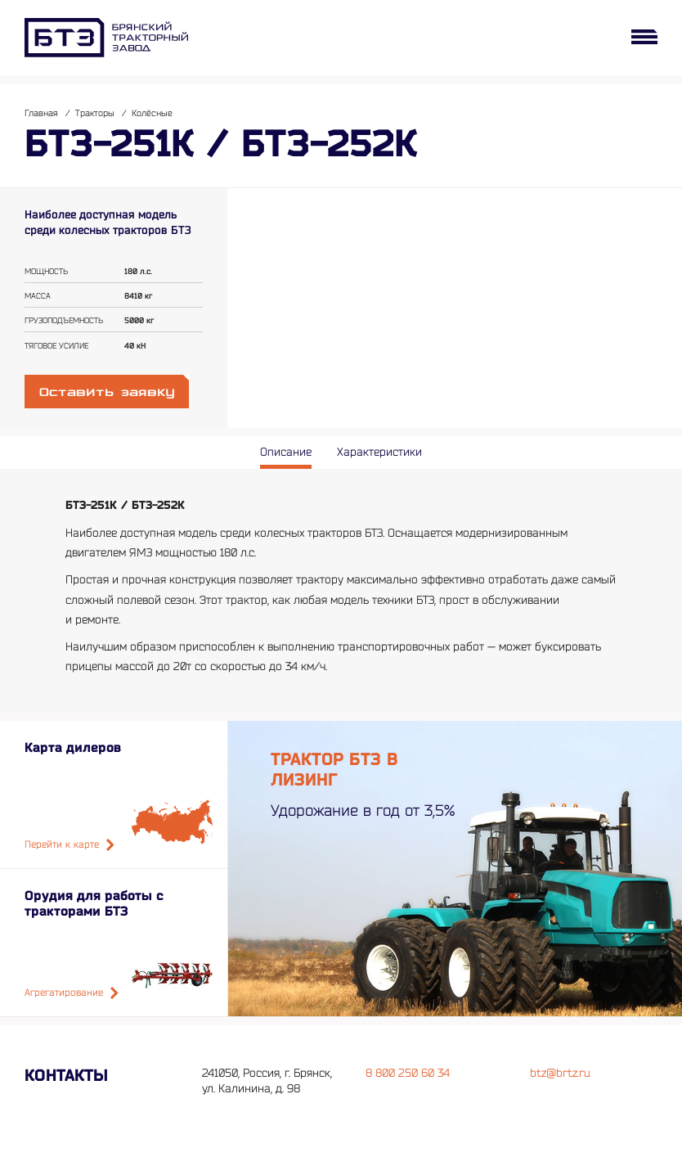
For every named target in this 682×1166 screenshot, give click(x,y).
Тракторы (94, 113)
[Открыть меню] (644, 37)
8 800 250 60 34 (408, 1073)
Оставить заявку (107, 392)
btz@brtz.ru (560, 1073)
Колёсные (152, 113)
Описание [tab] (286, 452)
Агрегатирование (72, 993)
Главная (41, 113)
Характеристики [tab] (379, 452)
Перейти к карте (69, 845)
